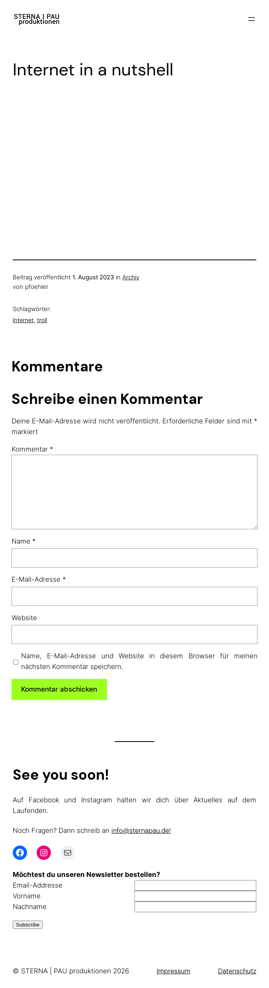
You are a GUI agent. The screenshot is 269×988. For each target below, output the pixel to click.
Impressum (174, 971)
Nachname (30, 907)
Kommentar (32, 449)
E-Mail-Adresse (39, 579)
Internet (23, 320)
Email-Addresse (37, 885)
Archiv (131, 277)
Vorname (27, 896)
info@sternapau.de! (141, 830)
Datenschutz (237, 971)
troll (42, 320)
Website (24, 618)
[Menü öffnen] (251, 19)
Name (24, 541)
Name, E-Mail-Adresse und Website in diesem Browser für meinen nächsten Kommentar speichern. (139, 661)
